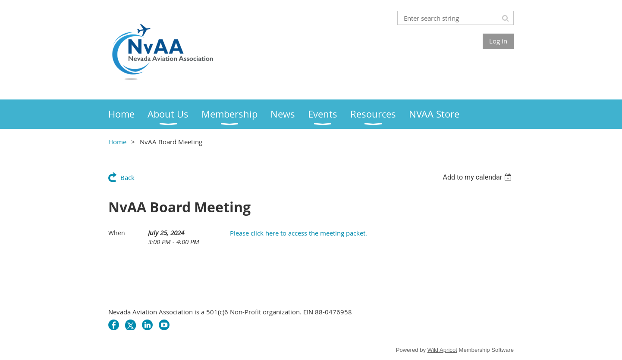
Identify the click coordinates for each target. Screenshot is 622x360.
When (116, 233)
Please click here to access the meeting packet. (298, 233)
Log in (498, 41)
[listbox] (478, 177)
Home (117, 141)
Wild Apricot (442, 350)
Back (127, 177)
